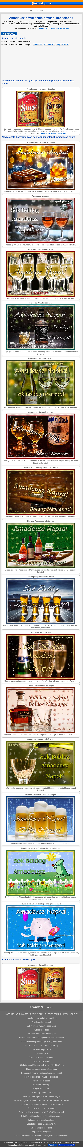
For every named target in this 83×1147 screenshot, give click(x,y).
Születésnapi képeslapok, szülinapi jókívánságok (41, 1116)
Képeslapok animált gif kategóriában (41, 1018)
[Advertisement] (41, 63)
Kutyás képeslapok (41, 1089)
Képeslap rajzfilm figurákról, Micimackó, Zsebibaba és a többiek (41, 1100)
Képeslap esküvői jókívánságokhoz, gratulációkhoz (41, 1042)
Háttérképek (41, 1140)
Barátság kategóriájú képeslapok (41, 1034)
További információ (66, 1145)
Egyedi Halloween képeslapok (41, 1057)
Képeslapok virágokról (41, 1132)
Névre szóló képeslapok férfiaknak (54, 28)
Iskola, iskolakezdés (41, 1081)
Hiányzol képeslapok (41, 1061)
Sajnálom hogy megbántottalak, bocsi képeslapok (41, 1104)
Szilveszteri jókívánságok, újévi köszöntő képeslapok (41, 1112)
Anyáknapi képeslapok (41, 1022)
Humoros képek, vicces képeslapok (41, 1069)
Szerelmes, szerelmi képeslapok (41, 1108)
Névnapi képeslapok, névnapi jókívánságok (41, 1096)
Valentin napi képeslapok (41, 1128)
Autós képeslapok (41, 1030)
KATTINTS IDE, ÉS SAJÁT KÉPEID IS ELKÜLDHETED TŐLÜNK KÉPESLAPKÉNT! (41, 1014)
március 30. (49, 45)
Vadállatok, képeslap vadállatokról (41, 1124)
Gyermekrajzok (41, 1053)
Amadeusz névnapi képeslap (53, 133)
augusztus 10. (63, 45)
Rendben (53, 1145)
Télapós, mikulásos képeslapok (41, 1120)
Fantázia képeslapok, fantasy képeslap (41, 1045)
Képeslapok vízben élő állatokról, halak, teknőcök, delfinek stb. (41, 1136)
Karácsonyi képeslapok (41, 1085)
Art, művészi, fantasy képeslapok (41, 1026)
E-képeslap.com (47, 1007)
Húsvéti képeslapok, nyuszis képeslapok (41, 1077)
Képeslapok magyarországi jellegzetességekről (41, 1073)
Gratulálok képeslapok (41, 1049)
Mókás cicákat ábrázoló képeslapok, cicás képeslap (41, 1038)
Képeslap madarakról (41, 1092)
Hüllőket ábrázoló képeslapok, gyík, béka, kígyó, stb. (41, 1065)
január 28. (38, 45)
